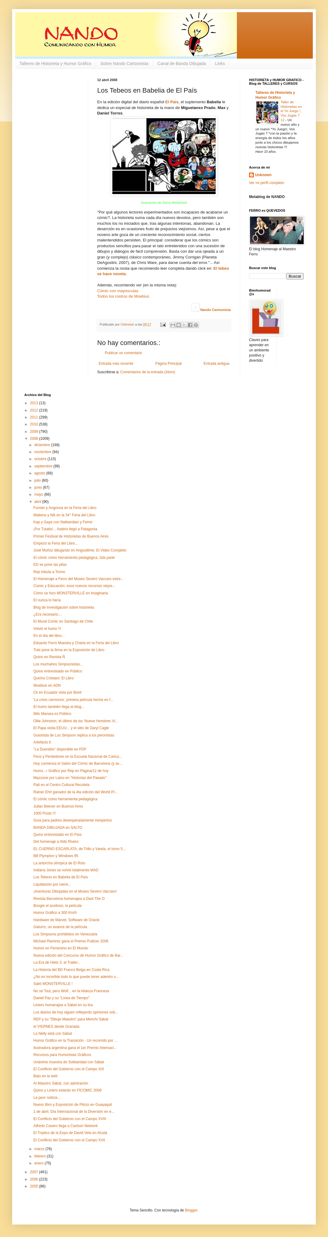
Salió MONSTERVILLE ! (53, 984)
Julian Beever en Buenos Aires (58, 806)
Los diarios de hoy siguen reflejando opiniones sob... (75, 1012)
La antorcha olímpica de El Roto (59, 863)
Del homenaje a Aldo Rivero (56, 841)
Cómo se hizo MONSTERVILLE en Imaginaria (70, 593)
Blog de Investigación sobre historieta (63, 607)
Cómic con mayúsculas (117, 291)
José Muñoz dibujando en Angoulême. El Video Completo (79, 550)
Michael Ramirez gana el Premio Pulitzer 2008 (70, 941)
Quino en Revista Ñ (49, 657)
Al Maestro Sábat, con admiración (60, 1083)
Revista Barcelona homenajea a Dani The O (69, 899)
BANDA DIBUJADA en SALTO (57, 827)
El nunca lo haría (47, 600)
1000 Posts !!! (44, 813)
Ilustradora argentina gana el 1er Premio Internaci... (75, 1048)
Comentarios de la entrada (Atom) (147, 372)
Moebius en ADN (47, 685)
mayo (39, 494)
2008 (34, 438)
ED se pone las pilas (50, 564)
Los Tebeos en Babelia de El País (60, 877)
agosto (40, 473)
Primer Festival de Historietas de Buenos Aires (70, 536)
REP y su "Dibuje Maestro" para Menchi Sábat (70, 1019)
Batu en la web (45, 1076)
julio (38, 480)
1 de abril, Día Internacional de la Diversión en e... (73, 1111)
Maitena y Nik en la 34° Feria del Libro (64, 515)
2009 (34, 431)
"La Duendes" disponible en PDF (60, 749)
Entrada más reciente (116, 363)
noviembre (43, 452)
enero (39, 1163)
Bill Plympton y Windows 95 (55, 856)
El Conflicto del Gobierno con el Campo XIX (68, 1069)
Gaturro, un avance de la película (60, 927)
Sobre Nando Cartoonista (125, 63)
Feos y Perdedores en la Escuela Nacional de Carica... (77, 756)
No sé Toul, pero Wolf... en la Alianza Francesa (71, 991)
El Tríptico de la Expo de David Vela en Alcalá (70, 1133)
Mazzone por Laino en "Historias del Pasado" (70, 778)
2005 (34, 1186)
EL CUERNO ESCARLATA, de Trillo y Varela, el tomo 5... (79, 849)
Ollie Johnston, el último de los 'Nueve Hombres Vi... (75, 721)
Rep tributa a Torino (49, 572)
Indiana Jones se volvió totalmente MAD (65, 870)
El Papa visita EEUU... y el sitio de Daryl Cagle (71, 728)
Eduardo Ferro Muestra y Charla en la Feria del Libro (76, 643)
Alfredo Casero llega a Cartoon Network (65, 1126)
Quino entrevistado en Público (57, 671)
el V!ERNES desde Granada (56, 1026)
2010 (34, 424)
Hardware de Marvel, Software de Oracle (66, 920)
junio (38, 487)
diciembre (42, 445)
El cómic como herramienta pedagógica (65, 799)
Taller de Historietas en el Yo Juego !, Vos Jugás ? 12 (291, 111)
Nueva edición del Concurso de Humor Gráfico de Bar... (78, 955)
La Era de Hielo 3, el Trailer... (56, 962)
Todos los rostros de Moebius (123, 296)
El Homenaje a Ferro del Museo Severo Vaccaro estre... (78, 579)
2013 (34, 403)
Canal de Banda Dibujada (182, 63)
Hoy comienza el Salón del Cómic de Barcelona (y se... (77, 763)
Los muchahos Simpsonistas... (58, 664)
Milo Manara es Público (52, 714)
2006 (34, 1179)
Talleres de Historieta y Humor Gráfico (55, 63)
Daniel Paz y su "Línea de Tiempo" (61, 998)
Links (220, 63)
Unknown (263, 175)
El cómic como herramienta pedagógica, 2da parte (74, 557)
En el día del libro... (49, 636)
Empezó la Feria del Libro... (55, 543)
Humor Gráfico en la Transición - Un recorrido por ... (75, 1040)
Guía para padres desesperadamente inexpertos (72, 820)
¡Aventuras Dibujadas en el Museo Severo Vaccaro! (75, 891)
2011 (34, 417)
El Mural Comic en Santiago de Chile (63, 621)
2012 (34, 410)
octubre (40, 459)
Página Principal (168, 363)
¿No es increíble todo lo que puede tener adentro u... (76, 977)
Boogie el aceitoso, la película (57, 906)
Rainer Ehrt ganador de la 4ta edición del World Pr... (75, 792)
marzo (40, 1149)
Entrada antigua (216, 363)
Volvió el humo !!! (47, 629)
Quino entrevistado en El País (57, 834)
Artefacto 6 (42, 742)
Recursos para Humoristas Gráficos (62, 1055)
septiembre (43, 466)
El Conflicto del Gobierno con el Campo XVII (69, 1140)
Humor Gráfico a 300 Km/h (55, 913)
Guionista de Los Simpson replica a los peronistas (73, 735)
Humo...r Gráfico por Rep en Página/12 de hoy (70, 771)
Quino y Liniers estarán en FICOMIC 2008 (67, 1090)
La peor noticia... (46, 1097)
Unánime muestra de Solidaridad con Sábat (68, 1062)
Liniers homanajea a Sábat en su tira (63, 1005)
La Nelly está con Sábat (52, 1033)
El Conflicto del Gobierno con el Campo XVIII (69, 1119)
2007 (34, 1172)
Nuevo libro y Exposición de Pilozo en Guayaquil (72, 1104)
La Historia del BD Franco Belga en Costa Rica (71, 970)
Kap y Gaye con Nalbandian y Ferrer (63, 522)
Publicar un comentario (123, 353)
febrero (40, 1156)
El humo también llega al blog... (58, 707)
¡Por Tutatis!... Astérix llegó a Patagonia (65, 529)
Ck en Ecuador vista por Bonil (57, 692)
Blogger (191, 1210)
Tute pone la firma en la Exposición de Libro (68, 650)
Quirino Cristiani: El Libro (53, 678)
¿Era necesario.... (47, 614)
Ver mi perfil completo (266, 183)
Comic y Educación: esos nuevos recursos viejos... (74, 586)
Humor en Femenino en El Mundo (60, 948)
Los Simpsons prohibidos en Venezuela (65, 934)
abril (38, 502)
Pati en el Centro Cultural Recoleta (61, 785)
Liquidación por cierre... (52, 884)
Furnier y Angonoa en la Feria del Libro (64, 508)
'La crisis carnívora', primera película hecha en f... (73, 700)
